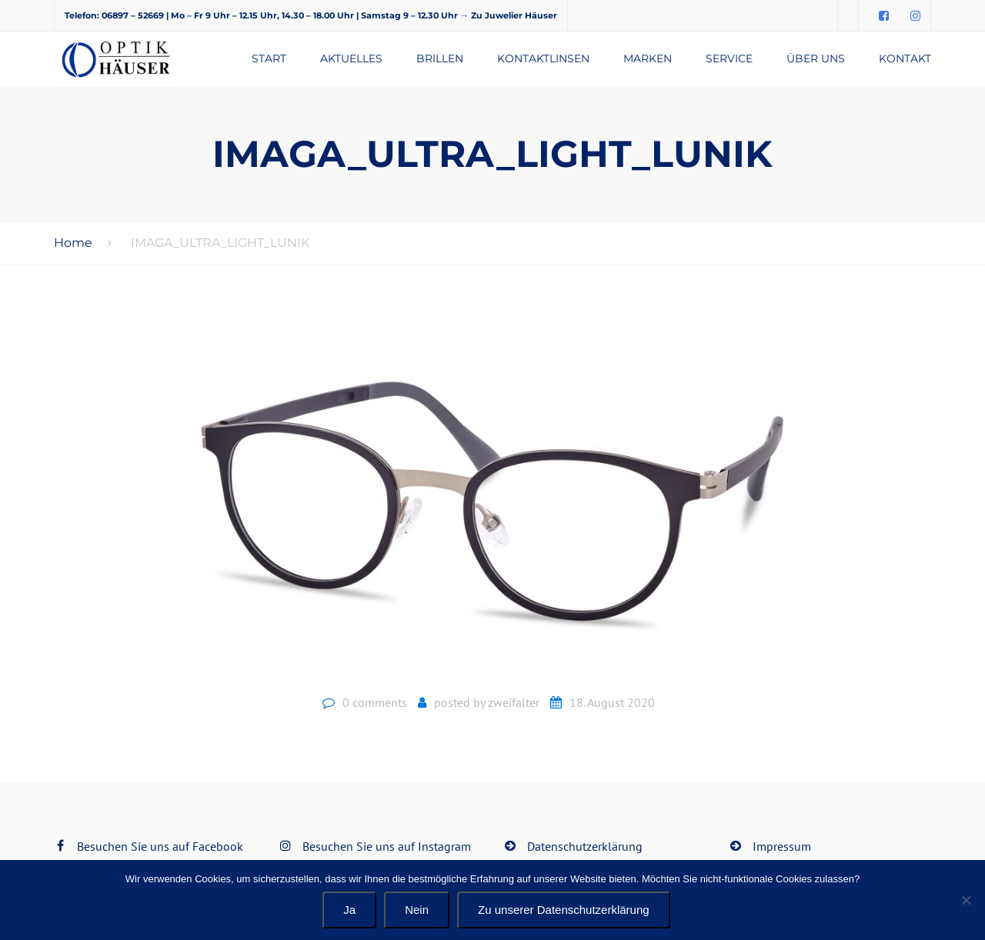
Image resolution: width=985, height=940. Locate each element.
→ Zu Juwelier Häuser (508, 15)
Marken (647, 58)
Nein (417, 909)
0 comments (374, 702)
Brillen (439, 58)
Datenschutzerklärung (585, 846)
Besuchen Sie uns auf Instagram (386, 846)
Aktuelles (351, 58)
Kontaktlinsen (543, 58)
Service (729, 58)
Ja (349, 909)
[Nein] (965, 900)
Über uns (815, 58)
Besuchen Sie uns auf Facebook (160, 846)
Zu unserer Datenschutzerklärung (563, 909)
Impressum (782, 846)
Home (73, 242)
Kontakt (905, 58)
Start (269, 58)
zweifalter (513, 702)
